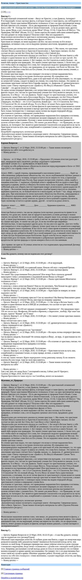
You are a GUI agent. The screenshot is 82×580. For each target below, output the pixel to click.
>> (9, 12)
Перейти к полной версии (12, 578)
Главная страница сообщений (16, 569)
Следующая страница (13, 573)
